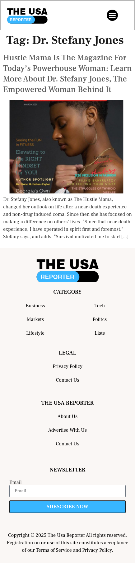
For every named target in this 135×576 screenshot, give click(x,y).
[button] (112, 15)
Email (15, 482)
